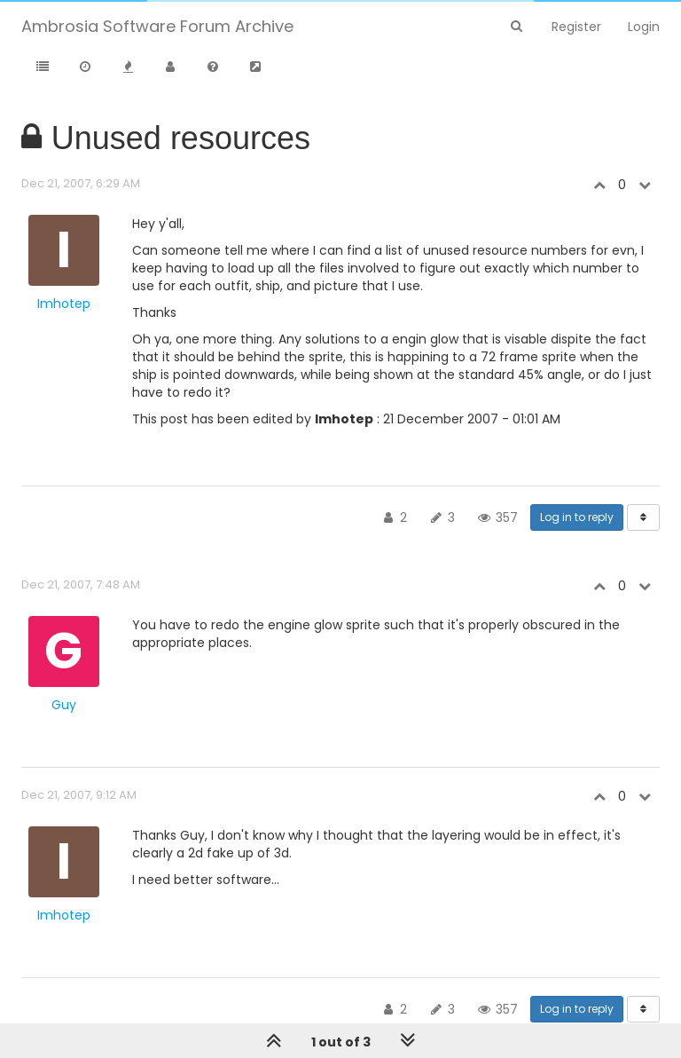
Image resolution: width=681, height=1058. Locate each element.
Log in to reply (577, 517)
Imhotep (63, 303)
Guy (63, 705)
